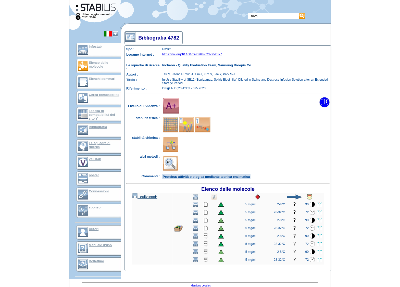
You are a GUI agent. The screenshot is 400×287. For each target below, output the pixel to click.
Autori (93, 229)
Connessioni (99, 191)
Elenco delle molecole (98, 64)
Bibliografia (98, 127)
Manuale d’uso (100, 245)
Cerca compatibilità (104, 95)
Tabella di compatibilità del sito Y (102, 114)
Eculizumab (144, 197)
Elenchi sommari (102, 79)
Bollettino (96, 261)
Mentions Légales (201, 285)
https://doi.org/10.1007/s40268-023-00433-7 (192, 54)
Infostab (95, 46)
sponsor (95, 207)
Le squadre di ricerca (99, 145)
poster (94, 175)
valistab (95, 159)
